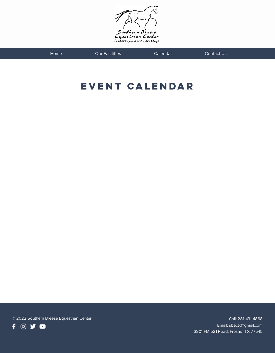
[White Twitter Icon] (33, 326)
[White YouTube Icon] (42, 326)
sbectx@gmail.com (246, 325)
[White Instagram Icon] (23, 326)
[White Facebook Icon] (14, 326)
